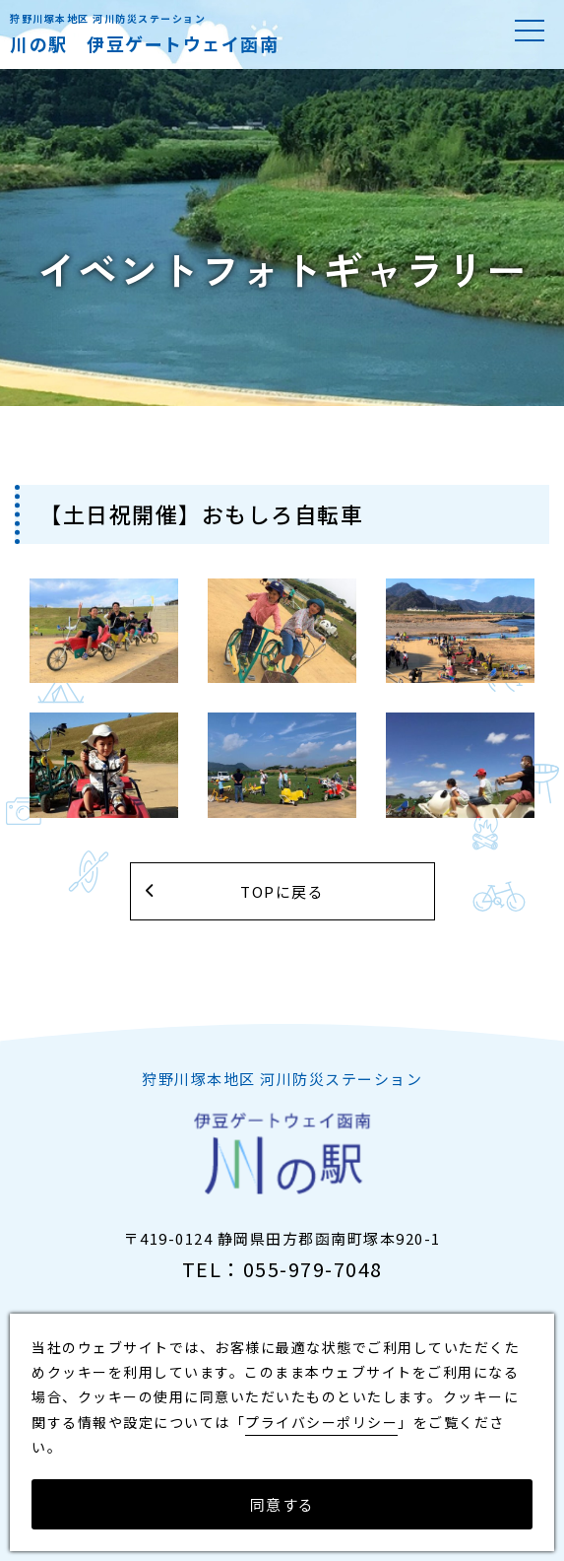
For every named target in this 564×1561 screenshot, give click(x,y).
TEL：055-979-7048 (282, 1269)
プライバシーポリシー (321, 1422)
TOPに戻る (282, 891)
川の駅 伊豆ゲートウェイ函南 (144, 43)
